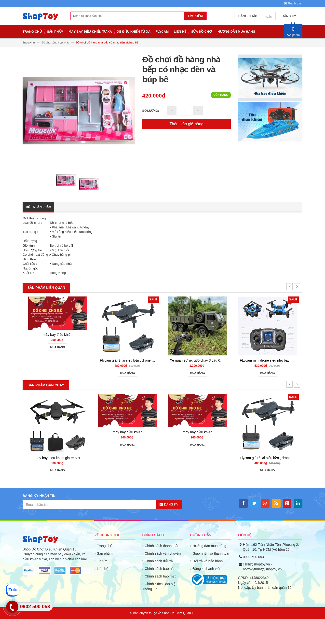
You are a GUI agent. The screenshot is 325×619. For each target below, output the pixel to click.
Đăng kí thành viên (207, 569)
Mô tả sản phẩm (38, 207)
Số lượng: (150, 111)
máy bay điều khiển (64, 335)
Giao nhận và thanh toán (211, 553)
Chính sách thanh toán (162, 546)
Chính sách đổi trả (159, 561)
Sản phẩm (105, 553)
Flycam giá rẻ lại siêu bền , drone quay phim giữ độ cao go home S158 (160, 360)
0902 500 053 (253, 557)
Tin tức (102, 561)
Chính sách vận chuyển (163, 553)
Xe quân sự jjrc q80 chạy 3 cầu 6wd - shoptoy (211, 360)
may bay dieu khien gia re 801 (68, 458)
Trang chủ (105, 546)
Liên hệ (102, 569)
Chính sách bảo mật (160, 576)
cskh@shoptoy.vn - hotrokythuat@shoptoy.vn (262, 566)
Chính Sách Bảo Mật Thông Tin (159, 586)
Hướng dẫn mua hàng (209, 546)
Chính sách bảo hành (161, 569)
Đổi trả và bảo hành (208, 561)
